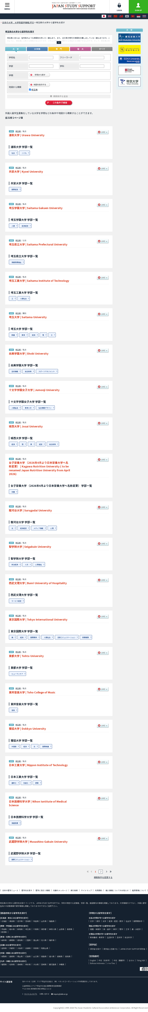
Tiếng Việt (141, 960)
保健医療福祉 (16, 262)
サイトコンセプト (29, 994)
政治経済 (15, 564)
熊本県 (28, 964)
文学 (92, 921)
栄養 (13, 492)
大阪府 (20, 948)
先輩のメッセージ (60, 890)
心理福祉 (38, 564)
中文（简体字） (105, 960)
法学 (104, 921)
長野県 (69, 929)
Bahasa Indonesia (97, 963)
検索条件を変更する (103, 877)
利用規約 (98, 890)
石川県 (43, 940)
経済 (33, 335)
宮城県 (28, 921)
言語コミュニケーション (66, 637)
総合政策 (28, 371)
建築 (36, 783)
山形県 (43, 921)
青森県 (12, 921)
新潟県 (4, 932)
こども (24, 153)
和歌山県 (44, 948)
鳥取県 (4, 956)
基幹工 (14, 783)
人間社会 (23, 298)
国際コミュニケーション (20, 859)
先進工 (25, 783)
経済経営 (25, 226)
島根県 (12, 956)
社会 (13, 153)
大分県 (36, 964)
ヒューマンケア (17, 674)
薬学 (115, 929)
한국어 (131, 960)
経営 (40, 444)
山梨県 (61, 929)
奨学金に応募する (110, 949)
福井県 (51, 940)
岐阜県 (4, 940)
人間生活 (15, 408)
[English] (109, 16)
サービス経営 (16, 601)
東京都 (43, 929)
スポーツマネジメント (46, 371)
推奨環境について (139, 890)
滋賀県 (4, 948)
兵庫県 (28, 948)
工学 (127, 929)
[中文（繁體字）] (121, 16)
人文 (26, 564)
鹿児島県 (52, 964)
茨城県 (4, 929)
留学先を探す (26, 890)
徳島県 (43, 956)
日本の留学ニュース (10, 890)
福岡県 (4, 964)
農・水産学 (136, 929)
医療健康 (85, 637)
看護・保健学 (95, 929)
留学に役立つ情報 (43, 890)
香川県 (51, 956)
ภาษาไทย (111, 963)
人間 (13, 226)
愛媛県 (59, 956)
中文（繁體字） (120, 960)
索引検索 (74, 890)
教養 (13, 335)
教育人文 (28, 408)
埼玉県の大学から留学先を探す (19, 31)
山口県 (36, 956)
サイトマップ (86, 890)
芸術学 (119, 937)
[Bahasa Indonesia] (138, 16)
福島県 (51, 921)
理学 (121, 929)
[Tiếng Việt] (133, 16)
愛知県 (20, 940)
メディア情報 (38, 528)
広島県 (28, 956)
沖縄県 (61, 964)
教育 (23, 335)
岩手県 (20, 921)
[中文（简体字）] (115, 16)
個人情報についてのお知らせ (117, 890)
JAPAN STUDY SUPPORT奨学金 (132, 949)
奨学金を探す (95, 949)
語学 (98, 921)
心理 (52, 528)
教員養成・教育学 (97, 937)
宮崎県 (43, 964)
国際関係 (33, 637)
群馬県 (20, 929)
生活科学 (110, 937)
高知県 (67, 956)
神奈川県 (52, 929)
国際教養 (45, 746)
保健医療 (15, 823)
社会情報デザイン (45, 408)
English (93, 960)
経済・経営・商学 (116, 921)
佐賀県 (12, 964)
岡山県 (20, 956)
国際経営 (15, 189)
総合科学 (128, 937)
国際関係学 (137, 921)
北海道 (4, 921)
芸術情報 (15, 371)
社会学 (128, 921)
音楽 (13, 710)
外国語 (14, 746)
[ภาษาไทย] (144, 16)
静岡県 (12, 940)
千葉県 (36, 929)
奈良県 (36, 948)
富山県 (36, 940)
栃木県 (12, 929)
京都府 (12, 948)
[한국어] (127, 16)
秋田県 (36, 921)
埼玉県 (34, 89)
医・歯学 (107, 929)
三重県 (28, 940)
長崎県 (20, 964)
